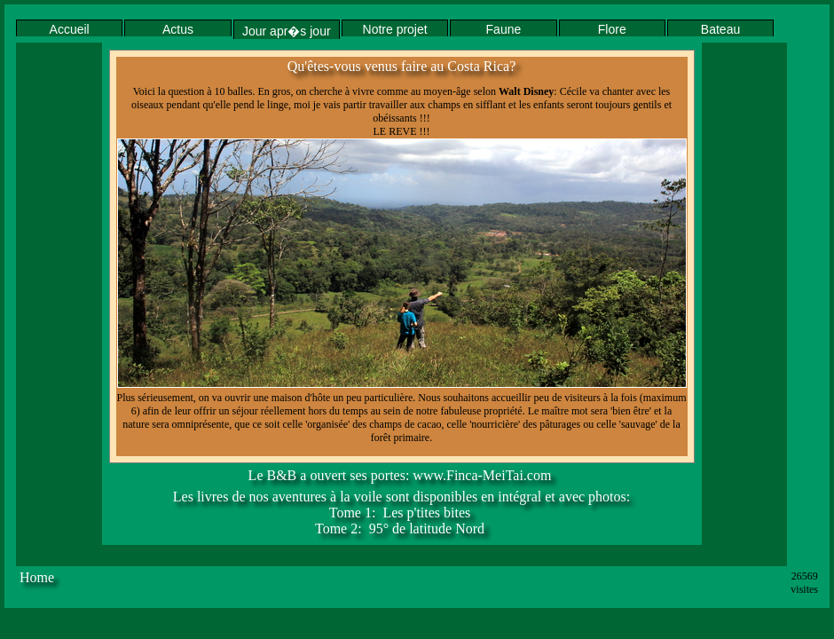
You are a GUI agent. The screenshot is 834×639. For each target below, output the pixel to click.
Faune (504, 29)
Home (37, 577)
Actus (177, 29)
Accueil (70, 29)
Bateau (720, 29)
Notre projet (395, 29)
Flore (612, 29)
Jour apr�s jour (286, 31)
